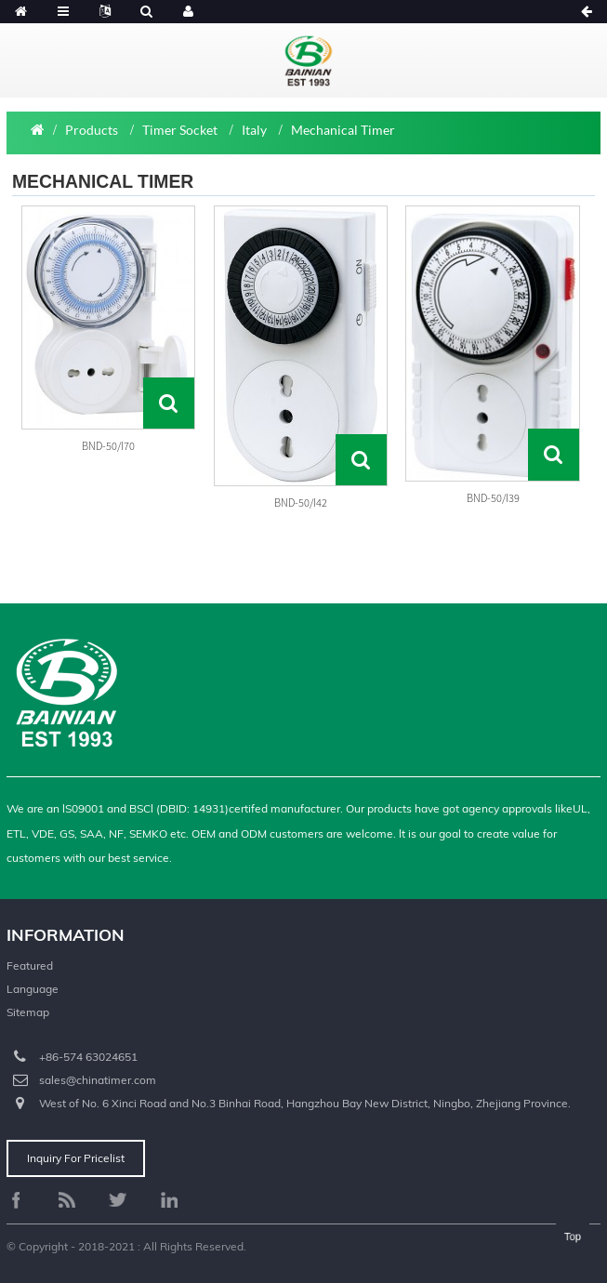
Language (33, 989)
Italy (254, 130)
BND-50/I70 (108, 446)
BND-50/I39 (493, 498)
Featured (30, 965)
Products (91, 130)
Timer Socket (180, 130)
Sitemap (28, 1012)
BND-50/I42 (300, 502)
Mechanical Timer (343, 130)
